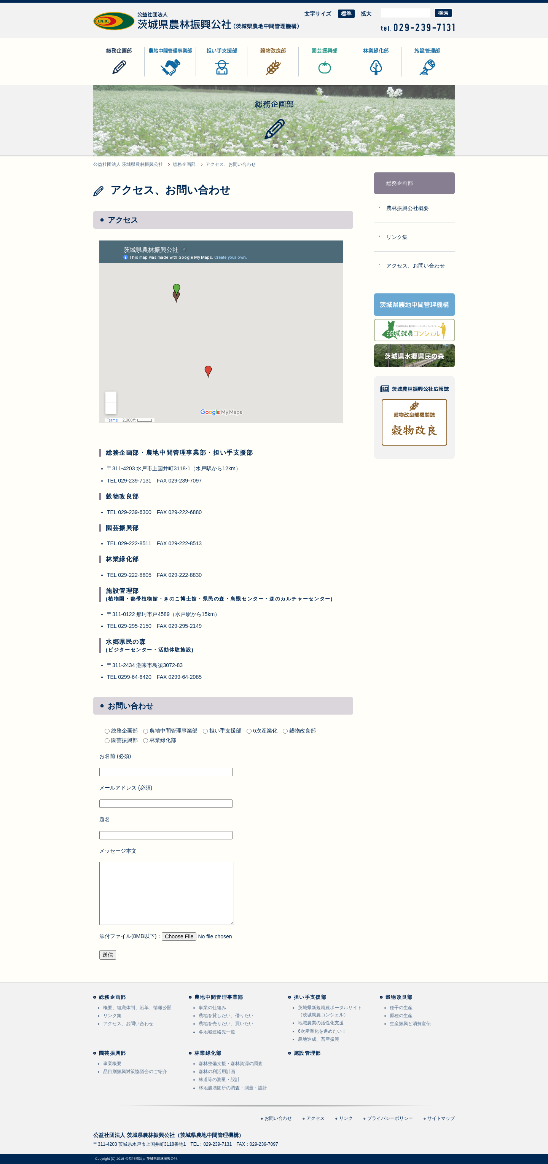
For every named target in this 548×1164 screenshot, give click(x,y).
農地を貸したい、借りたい (226, 1015)
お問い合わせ (278, 1118)
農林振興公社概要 (407, 208)
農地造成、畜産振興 (318, 1039)
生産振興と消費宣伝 (410, 1023)
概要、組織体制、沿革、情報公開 (137, 1007)
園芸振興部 (112, 1053)
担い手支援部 (310, 997)
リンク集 (397, 237)
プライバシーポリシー (390, 1118)
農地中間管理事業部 (219, 997)
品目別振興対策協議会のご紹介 (135, 1071)
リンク (346, 1118)
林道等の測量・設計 (219, 1079)
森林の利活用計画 (217, 1071)
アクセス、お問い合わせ (415, 266)
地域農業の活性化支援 (321, 1022)
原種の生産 (401, 1015)
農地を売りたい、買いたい (226, 1023)
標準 (346, 14)
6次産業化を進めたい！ (322, 1031)
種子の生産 (401, 1007)
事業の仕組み (212, 1007)
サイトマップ (441, 1118)
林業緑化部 (208, 1053)
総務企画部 (399, 183)
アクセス (315, 1118)
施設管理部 (307, 1053)
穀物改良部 (399, 997)
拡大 (366, 14)
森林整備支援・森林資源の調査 (231, 1063)
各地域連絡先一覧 (217, 1032)
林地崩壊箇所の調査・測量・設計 (233, 1088)
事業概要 (112, 1063)
